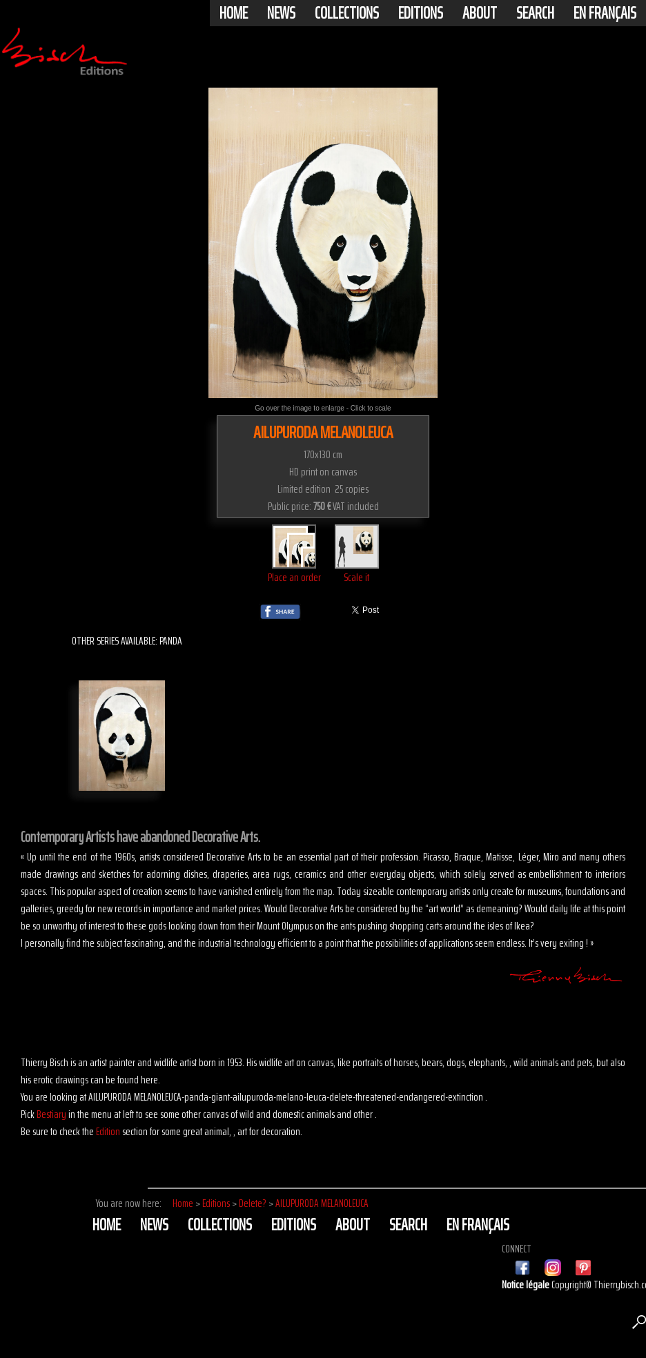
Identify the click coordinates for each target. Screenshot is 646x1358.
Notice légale (526, 1284)
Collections (347, 13)
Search (535, 13)
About (479, 13)
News (281, 13)
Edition (108, 1131)
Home (233, 13)
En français (605, 13)
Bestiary (51, 1114)
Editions (420, 13)
